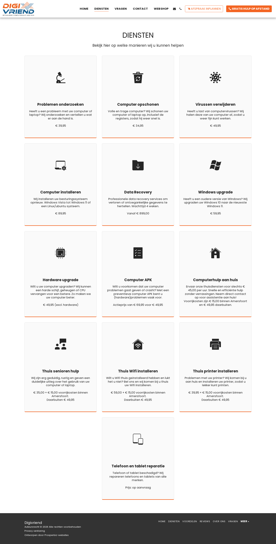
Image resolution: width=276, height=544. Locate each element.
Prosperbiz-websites (57, 535)
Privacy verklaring (34, 531)
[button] (174, 8)
